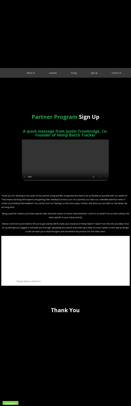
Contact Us (116, 73)
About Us (31, 73)
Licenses (53, 73)
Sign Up (94, 73)
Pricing (74, 73)
